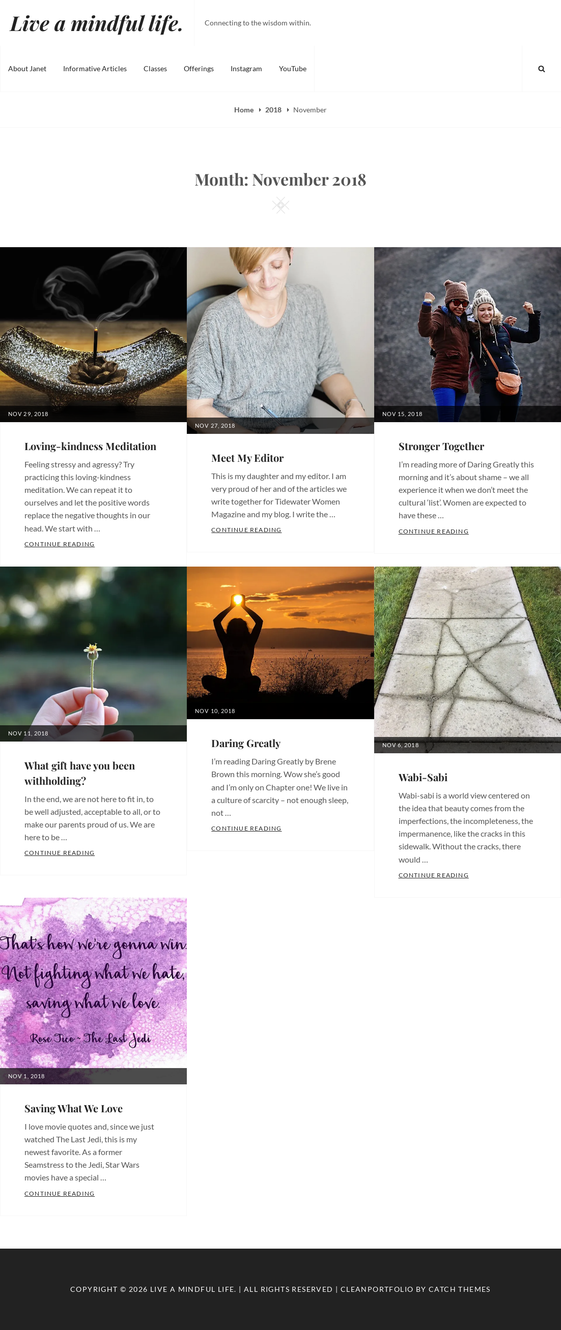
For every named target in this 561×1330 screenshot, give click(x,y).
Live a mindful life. (97, 22)
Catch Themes (460, 1289)
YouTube (292, 68)
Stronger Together (441, 446)
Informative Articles (95, 68)
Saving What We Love (73, 1108)
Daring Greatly (245, 743)
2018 (274, 109)
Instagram (246, 68)
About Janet (27, 68)
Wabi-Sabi (423, 777)
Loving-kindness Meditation (90, 446)
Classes (155, 68)
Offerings (199, 68)
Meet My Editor (247, 457)
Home (244, 109)
